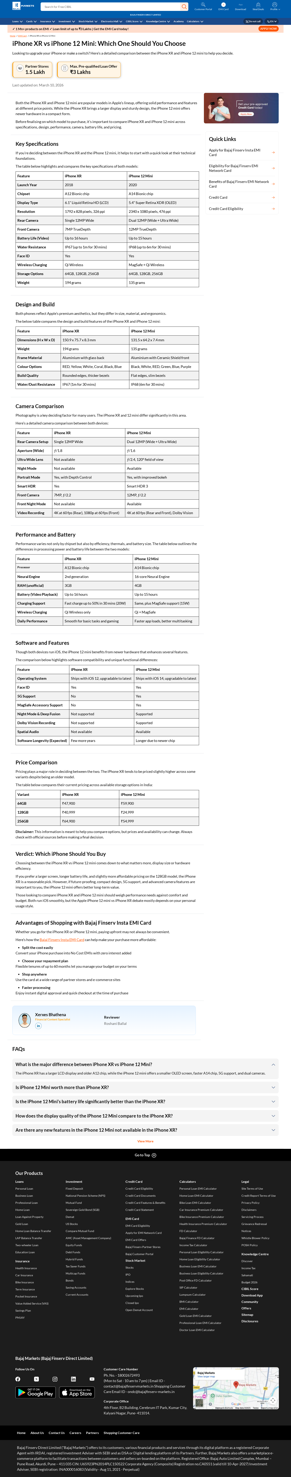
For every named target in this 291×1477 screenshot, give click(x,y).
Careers (75, 1433)
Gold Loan (21, 1224)
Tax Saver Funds (75, 1266)
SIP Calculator (188, 1287)
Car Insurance (24, 1275)
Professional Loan (26, 1202)
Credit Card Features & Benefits (145, 1202)
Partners (92, 1433)
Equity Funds (74, 1245)
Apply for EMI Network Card (143, 1232)
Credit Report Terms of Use (258, 1195)
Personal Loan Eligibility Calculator (201, 1252)
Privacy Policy (250, 1202)
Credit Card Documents (140, 1195)
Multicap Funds (75, 1273)
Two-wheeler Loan (26, 1245)
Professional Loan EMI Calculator (200, 1323)
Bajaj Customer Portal (139, 1254)
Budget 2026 (249, 1282)
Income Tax (248, 1268)
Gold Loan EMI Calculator (195, 1315)
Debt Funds (73, 1252)
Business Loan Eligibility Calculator (201, 1273)
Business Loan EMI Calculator (198, 1266)
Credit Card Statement (139, 1209)
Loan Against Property (29, 1217)
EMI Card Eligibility (137, 1225)
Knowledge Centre (156, 21)
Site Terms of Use (252, 1188)
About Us (37, 1433)
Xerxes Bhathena (50, 1014)
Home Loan (22, 1209)
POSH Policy (249, 1245)
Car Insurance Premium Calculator (201, 1209)
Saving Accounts (76, 1287)
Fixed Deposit (74, 1188)
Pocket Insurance (26, 1296)
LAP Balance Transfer (28, 1238)
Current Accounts (77, 1294)
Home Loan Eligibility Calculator (199, 1259)
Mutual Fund (74, 1202)
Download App (252, 1295)
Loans (15, 21)
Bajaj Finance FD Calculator (197, 1238)
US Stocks (72, 1224)
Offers (246, 1308)
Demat (70, 1217)
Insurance (45, 21)
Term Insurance (25, 1289)
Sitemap (247, 1314)
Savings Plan (23, 1310)
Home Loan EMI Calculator (196, 1195)
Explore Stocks (134, 1288)
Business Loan (24, 1195)
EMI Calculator (188, 1308)
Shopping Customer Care (122, 1433)
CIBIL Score (132, 21)
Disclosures (249, 1321)
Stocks (129, 1267)
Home (12, 36)
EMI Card (22, 36)
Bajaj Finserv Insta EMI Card (62, 939)
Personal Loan (24, 1188)
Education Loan (25, 1252)
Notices (246, 1231)
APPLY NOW (268, 28)
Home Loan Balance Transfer (33, 1231)
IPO (127, 1274)
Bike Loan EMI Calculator (195, 1202)
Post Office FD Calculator (195, 1280)
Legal (245, 1181)
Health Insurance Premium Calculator (203, 1224)
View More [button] (145, 1141)
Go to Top (142, 1155)
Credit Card (133, 1181)
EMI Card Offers (135, 1240)
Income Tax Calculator (193, 1245)
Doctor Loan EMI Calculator (197, 1330)
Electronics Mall (109, 21)
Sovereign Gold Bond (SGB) (82, 1209)
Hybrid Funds (74, 1259)
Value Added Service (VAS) (31, 1303)
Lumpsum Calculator (192, 1294)
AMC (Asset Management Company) (88, 1238)
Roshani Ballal (115, 1023)
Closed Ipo (132, 1303)
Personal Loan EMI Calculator (198, 1188)
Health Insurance (26, 1268)
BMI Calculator (189, 1301)
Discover (247, 1261)
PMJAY (20, 1317)
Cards (29, 21)
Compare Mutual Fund (80, 1231)
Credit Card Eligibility (139, 1188)
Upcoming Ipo (134, 1295)
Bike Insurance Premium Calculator (201, 1217)
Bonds (70, 1280)
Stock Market (86, 21)
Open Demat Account (139, 1310)
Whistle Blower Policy (255, 1238)
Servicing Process (252, 1217)
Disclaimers (248, 1209)
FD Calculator (188, 1231)
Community (249, 1302)
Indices (129, 1281)
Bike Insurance (24, 1282)
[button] (184, 6)
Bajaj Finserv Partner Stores (142, 1247)
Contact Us (57, 1433)
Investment (65, 21)
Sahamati (247, 1275)
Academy (179, 21)
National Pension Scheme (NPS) (85, 1195)
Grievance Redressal (254, 1224)
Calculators (193, 21)
